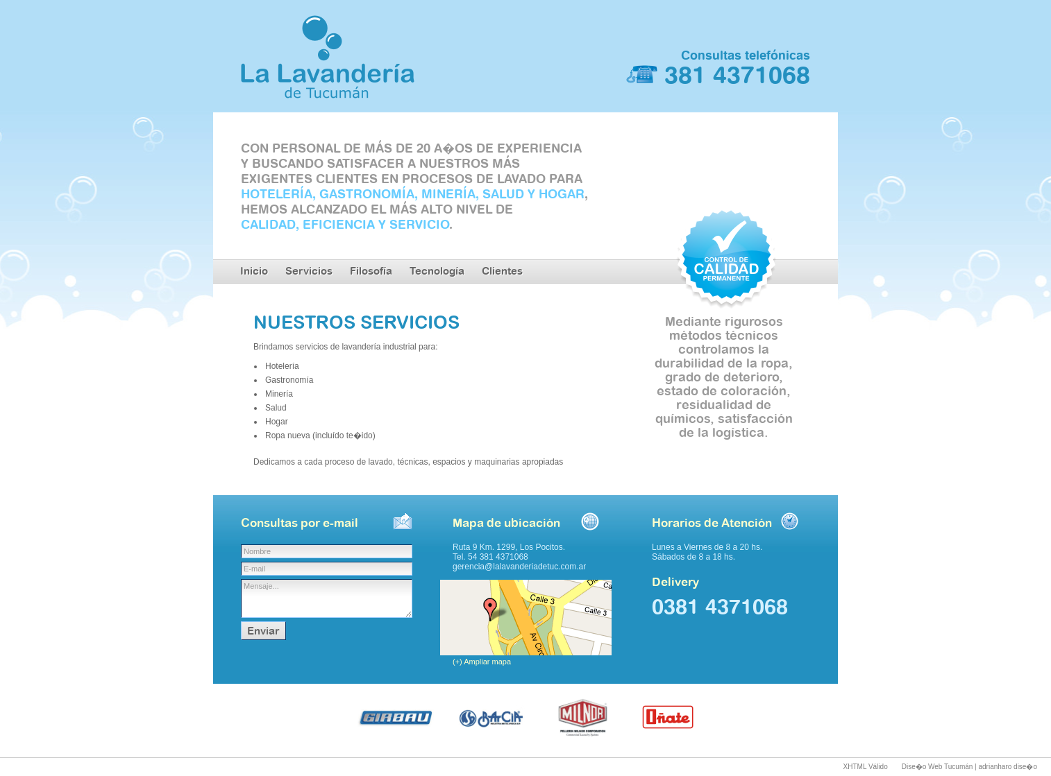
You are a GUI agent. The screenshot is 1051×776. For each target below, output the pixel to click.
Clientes (502, 271)
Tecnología (437, 271)
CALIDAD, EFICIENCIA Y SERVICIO (345, 224)
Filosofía (371, 271)
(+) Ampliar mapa (482, 661)
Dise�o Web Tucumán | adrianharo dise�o (969, 766)
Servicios (309, 271)
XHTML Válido (865, 766)
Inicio (254, 271)
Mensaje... (326, 598)
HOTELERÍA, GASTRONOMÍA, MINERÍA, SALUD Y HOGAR (413, 193)
